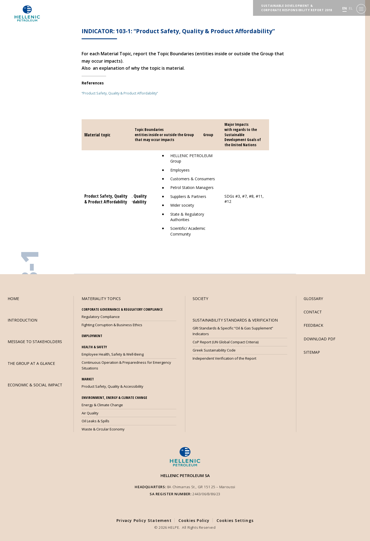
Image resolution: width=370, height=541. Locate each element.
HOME (13, 298)
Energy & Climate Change (102, 404)
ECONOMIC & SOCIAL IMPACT (35, 384)
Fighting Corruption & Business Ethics (112, 324)
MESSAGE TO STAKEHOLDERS (35, 341)
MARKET (88, 379)
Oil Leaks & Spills (95, 420)
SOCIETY (200, 298)
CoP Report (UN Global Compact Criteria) (225, 342)
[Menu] (361, 8)
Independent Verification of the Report (224, 358)
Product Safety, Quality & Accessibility (112, 386)
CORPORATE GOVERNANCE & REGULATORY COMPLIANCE (122, 309)
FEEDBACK (313, 325)
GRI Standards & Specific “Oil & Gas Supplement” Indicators (233, 331)
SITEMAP (312, 352)
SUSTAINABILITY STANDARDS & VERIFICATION (235, 320)
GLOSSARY (313, 298)
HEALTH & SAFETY (94, 346)
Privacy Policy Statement (144, 520)
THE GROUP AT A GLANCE (31, 363)
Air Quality (90, 413)
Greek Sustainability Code (214, 350)
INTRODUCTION (22, 320)
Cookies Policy (194, 520)
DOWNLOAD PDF (319, 338)
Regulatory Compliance (101, 316)
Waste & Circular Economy (103, 429)
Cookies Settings (235, 520)
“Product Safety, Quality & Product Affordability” (120, 93)
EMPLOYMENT (92, 335)
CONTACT (313, 311)
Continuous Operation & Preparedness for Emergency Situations (126, 365)
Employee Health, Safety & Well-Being (113, 354)
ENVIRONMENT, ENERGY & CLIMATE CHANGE (114, 397)
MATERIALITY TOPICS (101, 298)
